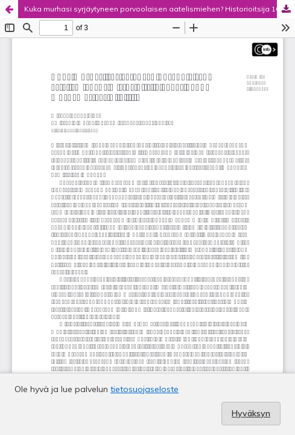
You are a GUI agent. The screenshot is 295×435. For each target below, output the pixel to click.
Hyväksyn (251, 413)
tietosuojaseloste (144, 389)
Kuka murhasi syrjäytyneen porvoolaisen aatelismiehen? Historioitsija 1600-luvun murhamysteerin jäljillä (159, 8)
